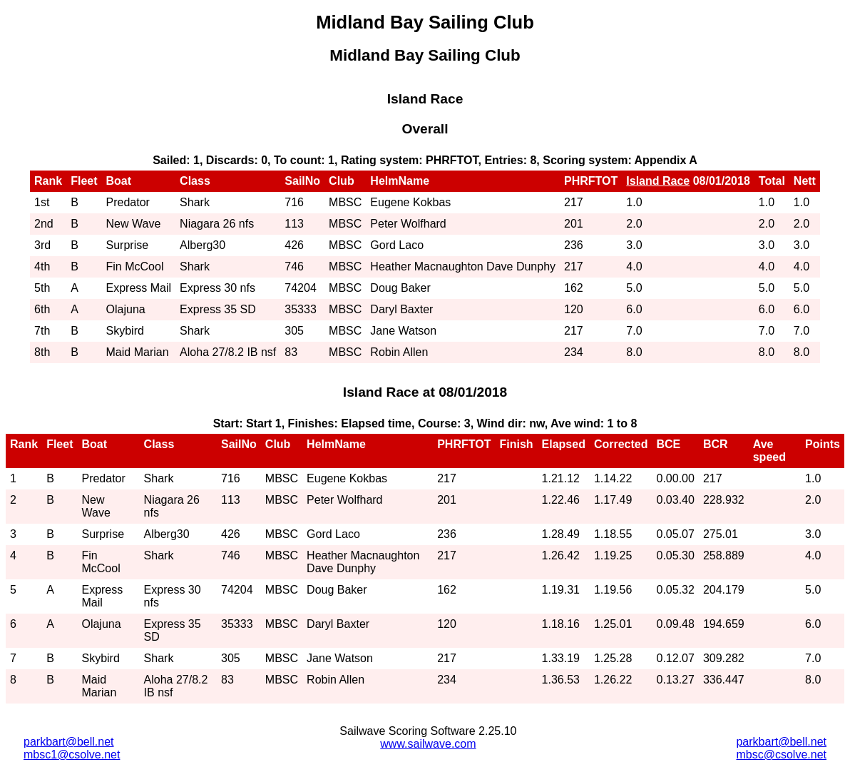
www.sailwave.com (428, 744)
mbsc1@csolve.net (72, 754)
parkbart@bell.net (69, 742)
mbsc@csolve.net (781, 754)
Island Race (658, 181)
